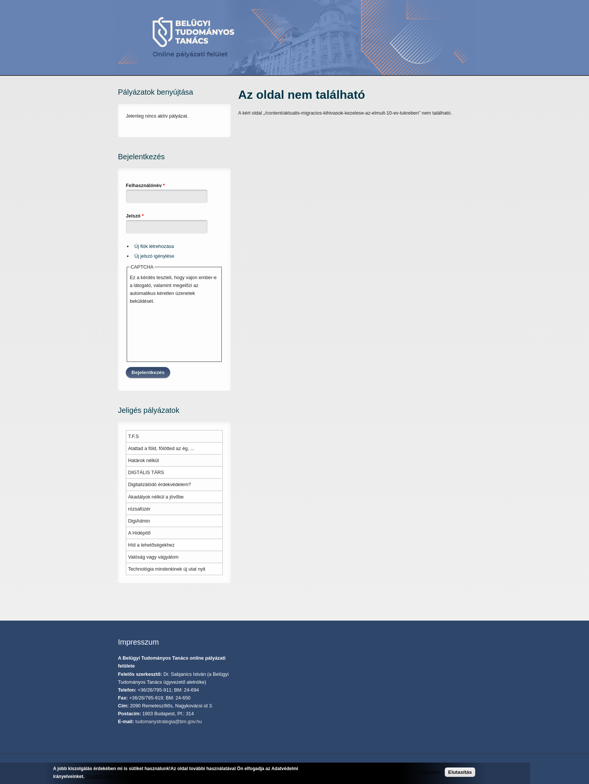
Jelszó (135, 216)
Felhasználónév (145, 185)
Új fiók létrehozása (154, 246)
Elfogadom (429, 772)
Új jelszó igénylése (154, 256)
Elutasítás (460, 772)
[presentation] (160, 332)
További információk (108, 776)
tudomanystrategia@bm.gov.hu (168, 721)
